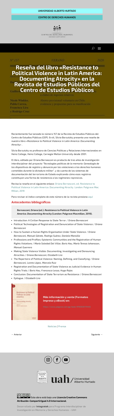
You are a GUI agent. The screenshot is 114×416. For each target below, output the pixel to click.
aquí (90, 196)
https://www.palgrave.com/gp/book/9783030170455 (67, 307)
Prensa (62, 326)
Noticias (52, 326)
